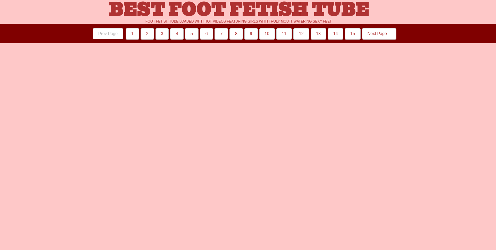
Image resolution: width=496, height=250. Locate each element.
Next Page (379, 33)
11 (284, 33)
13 (318, 33)
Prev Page (108, 33)
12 (301, 33)
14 (335, 33)
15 (352, 33)
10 (267, 33)
